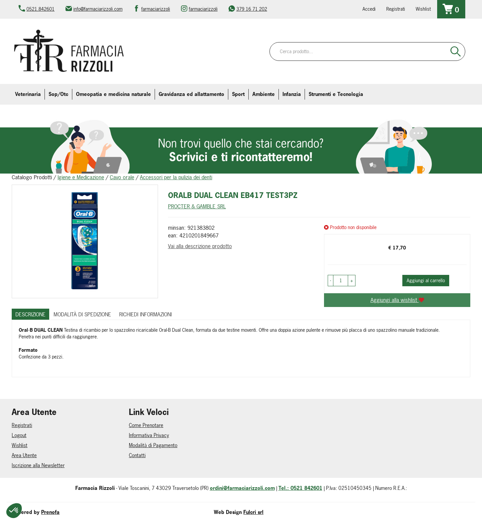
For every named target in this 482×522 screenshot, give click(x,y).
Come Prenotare (146, 425)
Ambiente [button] (263, 94)
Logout (19, 435)
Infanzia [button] (292, 94)
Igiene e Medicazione (81, 177)
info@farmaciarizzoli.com (98, 9)
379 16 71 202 (251, 9)
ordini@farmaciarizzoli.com (242, 488)
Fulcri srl (253, 512)
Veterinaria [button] (28, 94)
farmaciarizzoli (155, 9)
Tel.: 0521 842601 (300, 488)
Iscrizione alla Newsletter (38, 465)
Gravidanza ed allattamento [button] (191, 94)
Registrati (395, 9)
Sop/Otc (58, 94)
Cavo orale (122, 177)
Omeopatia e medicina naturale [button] (113, 94)
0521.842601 (40, 9)
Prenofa (50, 512)
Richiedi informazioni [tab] (145, 314)
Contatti (137, 455)
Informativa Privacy (149, 435)
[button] (330, 280)
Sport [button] (238, 94)
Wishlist (423, 9)
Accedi (369, 9)
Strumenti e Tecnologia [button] (336, 94)
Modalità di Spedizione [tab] (82, 314)
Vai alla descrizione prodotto (200, 246)
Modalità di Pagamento (153, 445)
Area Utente (24, 455)
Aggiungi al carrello (426, 280)
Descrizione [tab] (30, 314)
